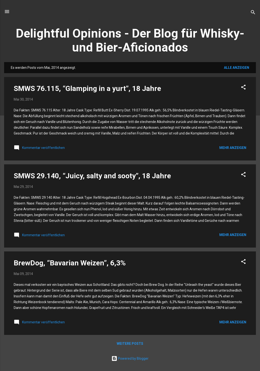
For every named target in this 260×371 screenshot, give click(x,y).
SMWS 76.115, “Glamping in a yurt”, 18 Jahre (87, 88)
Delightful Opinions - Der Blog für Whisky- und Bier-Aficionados (130, 40)
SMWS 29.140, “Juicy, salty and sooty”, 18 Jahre (92, 176)
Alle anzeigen (236, 68)
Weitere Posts (130, 343)
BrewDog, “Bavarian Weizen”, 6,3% (70, 263)
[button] (243, 88)
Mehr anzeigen (232, 148)
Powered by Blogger (130, 358)
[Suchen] (253, 13)
